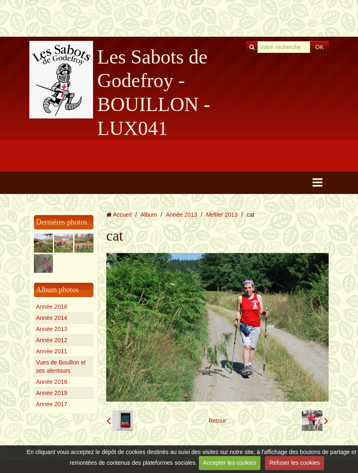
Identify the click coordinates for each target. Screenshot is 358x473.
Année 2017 (51, 404)
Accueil (122, 214)
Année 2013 (51, 329)
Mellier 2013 (222, 214)
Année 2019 (51, 393)
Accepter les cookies (229, 462)
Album (149, 214)
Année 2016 (51, 306)
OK (319, 47)
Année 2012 (51, 340)
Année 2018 (51, 381)
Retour (217, 420)
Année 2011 (51, 351)
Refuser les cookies (294, 462)
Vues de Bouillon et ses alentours (61, 366)
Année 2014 (51, 318)
